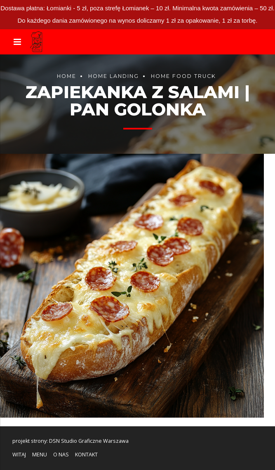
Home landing (113, 76)
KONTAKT (86, 454)
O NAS (61, 454)
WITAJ (19, 454)
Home (66, 76)
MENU (39, 454)
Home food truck (183, 76)
